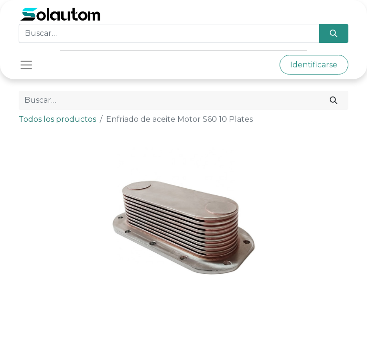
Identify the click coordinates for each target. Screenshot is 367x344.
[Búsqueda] (333, 33)
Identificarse (313, 64)
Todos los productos (57, 119)
